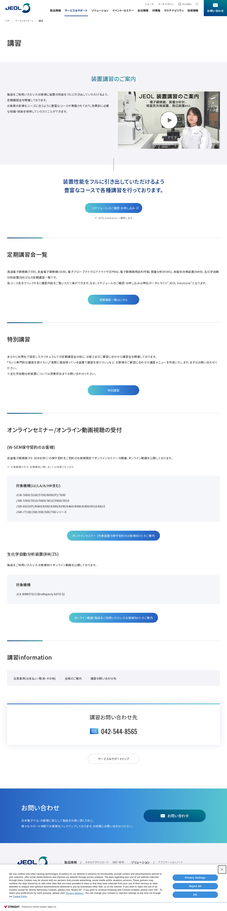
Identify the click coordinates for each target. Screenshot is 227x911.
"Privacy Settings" (74, 893)
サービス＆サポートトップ (113, 759)
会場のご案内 (73, 678)
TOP (7, 20)
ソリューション (100, 10)
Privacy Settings (195, 877)
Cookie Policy (20, 896)
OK (195, 894)
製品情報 (55, 10)
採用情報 (192, 10)
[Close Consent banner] (222, 869)
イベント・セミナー (123, 10)
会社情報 (142, 10)
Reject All (195, 886)
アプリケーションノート (170, 862)
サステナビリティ (174, 10)
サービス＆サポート (76, 10)
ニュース (149, 4)
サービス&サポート (24, 20)
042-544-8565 (119, 731)
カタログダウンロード (97, 862)
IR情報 (156, 10)
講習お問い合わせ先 (104, 678)
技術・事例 (118, 862)
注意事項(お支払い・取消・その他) (34, 678)
